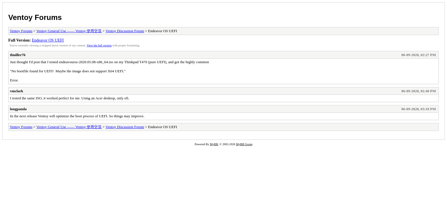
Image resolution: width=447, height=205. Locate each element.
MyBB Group (244, 144)
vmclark (16, 91)
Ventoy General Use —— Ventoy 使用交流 (68, 31)
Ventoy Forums (35, 17)
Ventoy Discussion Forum (124, 31)
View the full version (99, 45)
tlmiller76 (17, 55)
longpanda (18, 109)
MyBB (214, 144)
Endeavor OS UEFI (48, 40)
